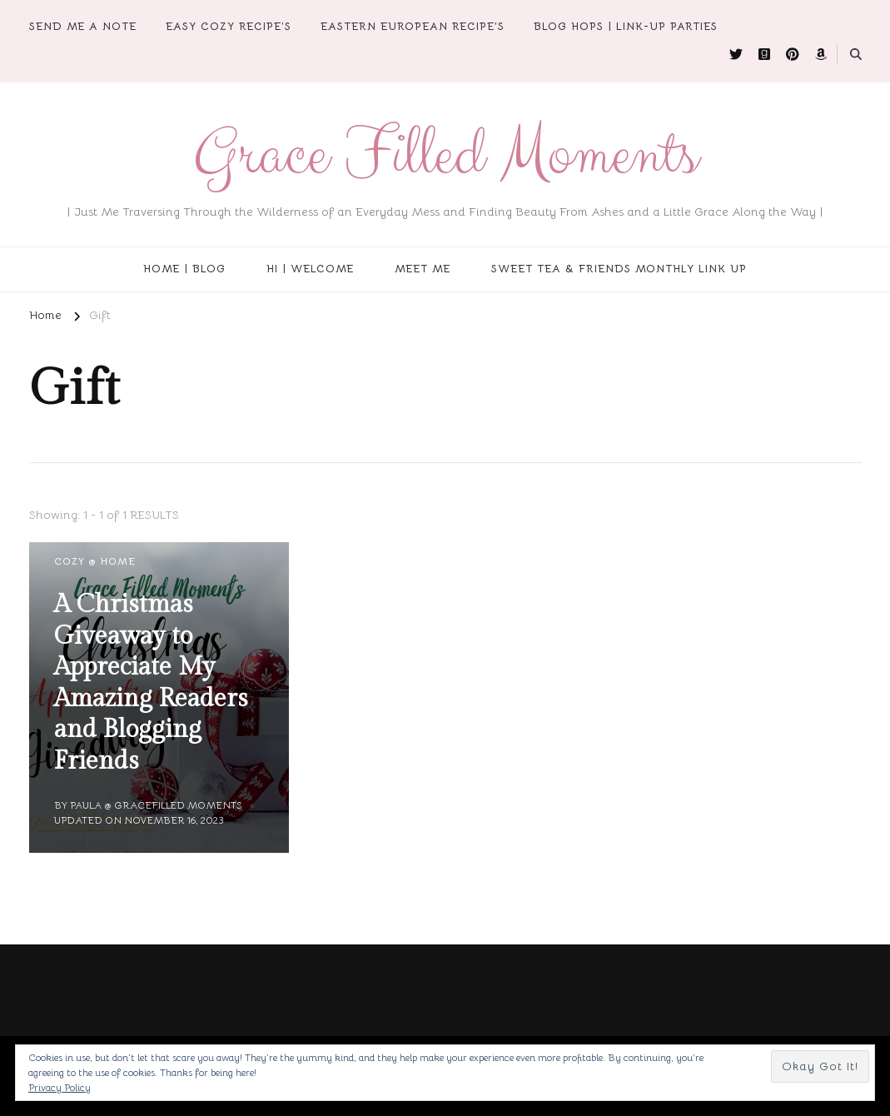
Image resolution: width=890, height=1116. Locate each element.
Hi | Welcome (310, 269)
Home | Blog (184, 269)
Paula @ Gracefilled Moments (155, 805)
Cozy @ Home (95, 561)
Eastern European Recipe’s (413, 26)
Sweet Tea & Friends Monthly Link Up (619, 269)
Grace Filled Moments (445, 154)
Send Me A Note (83, 26)
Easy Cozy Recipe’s (228, 26)
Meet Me (422, 269)
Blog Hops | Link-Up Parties (626, 26)
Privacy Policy (59, 1087)
